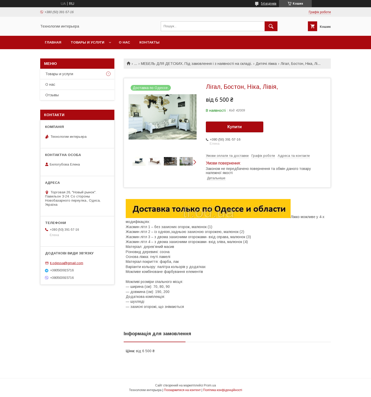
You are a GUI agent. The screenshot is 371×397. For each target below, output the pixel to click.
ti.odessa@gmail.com (66, 263)
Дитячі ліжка (266, 64)
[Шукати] (271, 26)
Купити (234, 127)
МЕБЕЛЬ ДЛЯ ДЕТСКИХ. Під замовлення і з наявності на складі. (196, 64)
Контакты (149, 42)
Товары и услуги (87, 42)
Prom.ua (210, 385)
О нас (124, 42)
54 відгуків (268, 3)
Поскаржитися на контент (182, 390)
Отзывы (52, 95)
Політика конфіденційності (222, 390)
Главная (53, 42)
